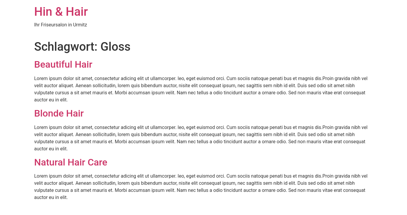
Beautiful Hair (63, 64)
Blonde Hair (59, 113)
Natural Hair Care (70, 162)
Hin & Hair (61, 12)
